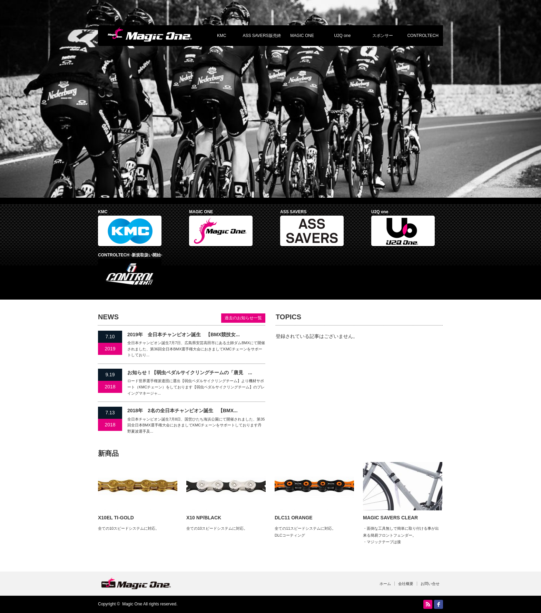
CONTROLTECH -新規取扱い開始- (130, 255)
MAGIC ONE (302, 35)
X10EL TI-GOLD (116, 517)
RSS (427, 604)
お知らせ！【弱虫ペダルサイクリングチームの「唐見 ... (189, 372)
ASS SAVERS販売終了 (262, 39)
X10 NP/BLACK (203, 517)
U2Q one (342, 35)
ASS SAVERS (293, 212)
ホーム (385, 584)
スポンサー (382, 35)
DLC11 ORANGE (294, 517)
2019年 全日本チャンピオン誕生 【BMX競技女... (183, 334)
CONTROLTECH (422, 35)
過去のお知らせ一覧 (243, 317)
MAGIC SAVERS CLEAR (390, 517)
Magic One (132, 604)
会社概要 (405, 584)
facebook (438, 604)
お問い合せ (430, 584)
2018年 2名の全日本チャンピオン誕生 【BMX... (182, 410)
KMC (221, 35)
